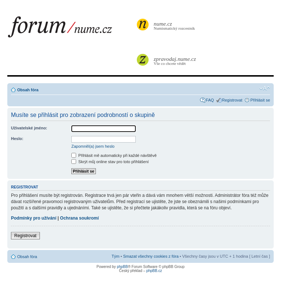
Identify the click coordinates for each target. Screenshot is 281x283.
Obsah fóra (27, 90)
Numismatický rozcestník (175, 25)
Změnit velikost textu (264, 88)
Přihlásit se (260, 100)
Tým (115, 256)
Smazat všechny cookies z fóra (151, 256)
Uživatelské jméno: (29, 128)
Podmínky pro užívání (33, 218)
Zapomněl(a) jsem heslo (93, 146)
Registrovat (232, 100)
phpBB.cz (154, 271)
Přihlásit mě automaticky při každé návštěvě (114, 155)
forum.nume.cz (71, 29)
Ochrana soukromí (79, 218)
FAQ (210, 100)
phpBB (122, 267)
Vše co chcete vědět (175, 61)
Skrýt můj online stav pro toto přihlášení (110, 161)
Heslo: (17, 138)
